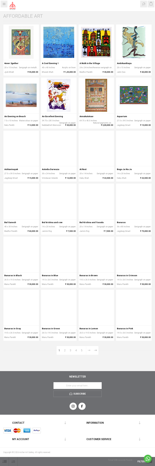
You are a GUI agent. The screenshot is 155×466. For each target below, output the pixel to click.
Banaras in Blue (50, 275)
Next (89, 350)
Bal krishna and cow (52, 222)
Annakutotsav (86, 116)
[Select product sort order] (13, 461)
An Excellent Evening (52, 116)
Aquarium (122, 116)
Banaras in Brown (89, 275)
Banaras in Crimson (127, 275)
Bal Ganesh (10, 222)
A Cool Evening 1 (50, 63)
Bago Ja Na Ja (124, 169)
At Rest (83, 169)
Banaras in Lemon (89, 328)
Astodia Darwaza (50, 169)
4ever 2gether (11, 63)
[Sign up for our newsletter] (77, 385)
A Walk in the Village (90, 63)
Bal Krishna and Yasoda (92, 222)
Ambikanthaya (124, 63)
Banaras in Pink (125, 328)
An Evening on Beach (15, 116)
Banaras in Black (13, 275)
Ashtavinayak (11, 169)
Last (95, 350)
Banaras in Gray (12, 328)
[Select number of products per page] (4, 461)
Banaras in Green (51, 328)
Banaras (121, 222)
